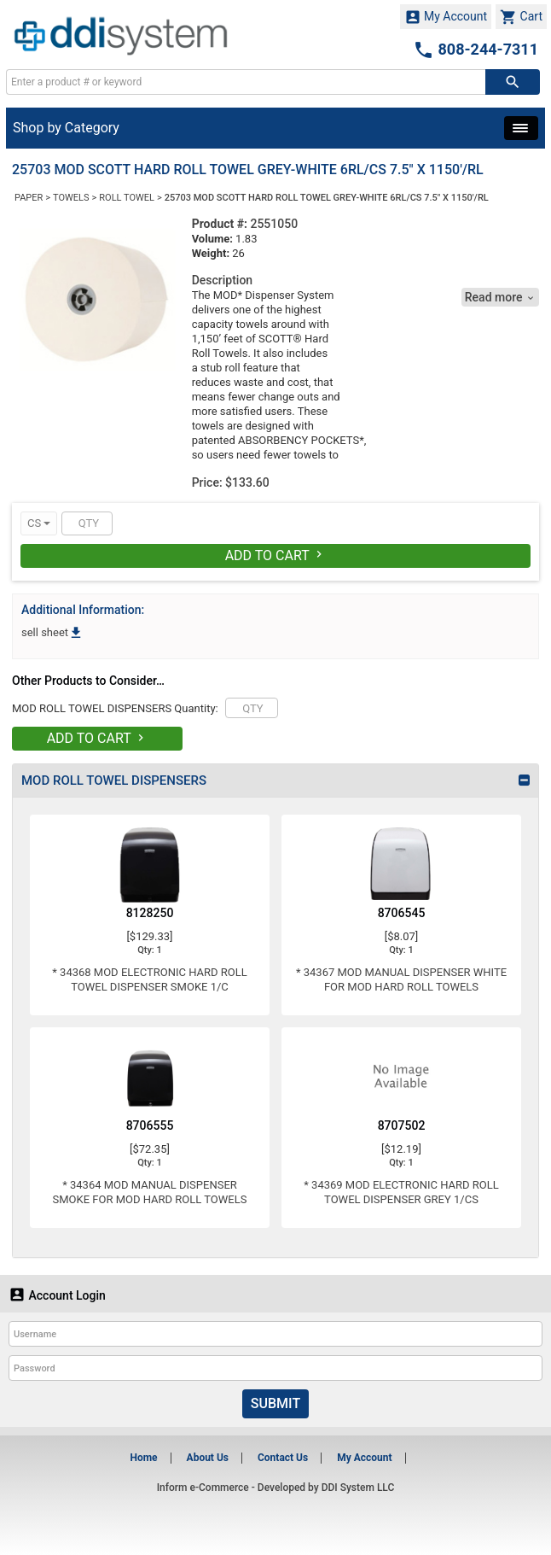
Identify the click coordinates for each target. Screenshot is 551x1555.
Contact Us (283, 1458)
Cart (521, 17)
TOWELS (71, 197)
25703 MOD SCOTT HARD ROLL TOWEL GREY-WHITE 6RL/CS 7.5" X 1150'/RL (327, 197)
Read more (500, 297)
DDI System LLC (358, 1488)
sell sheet (52, 632)
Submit (275, 1403)
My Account (446, 17)
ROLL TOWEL (126, 197)
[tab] (275, 780)
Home (143, 1458)
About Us (208, 1458)
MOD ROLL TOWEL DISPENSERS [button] (113, 780)
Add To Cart (276, 555)
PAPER (28, 197)
